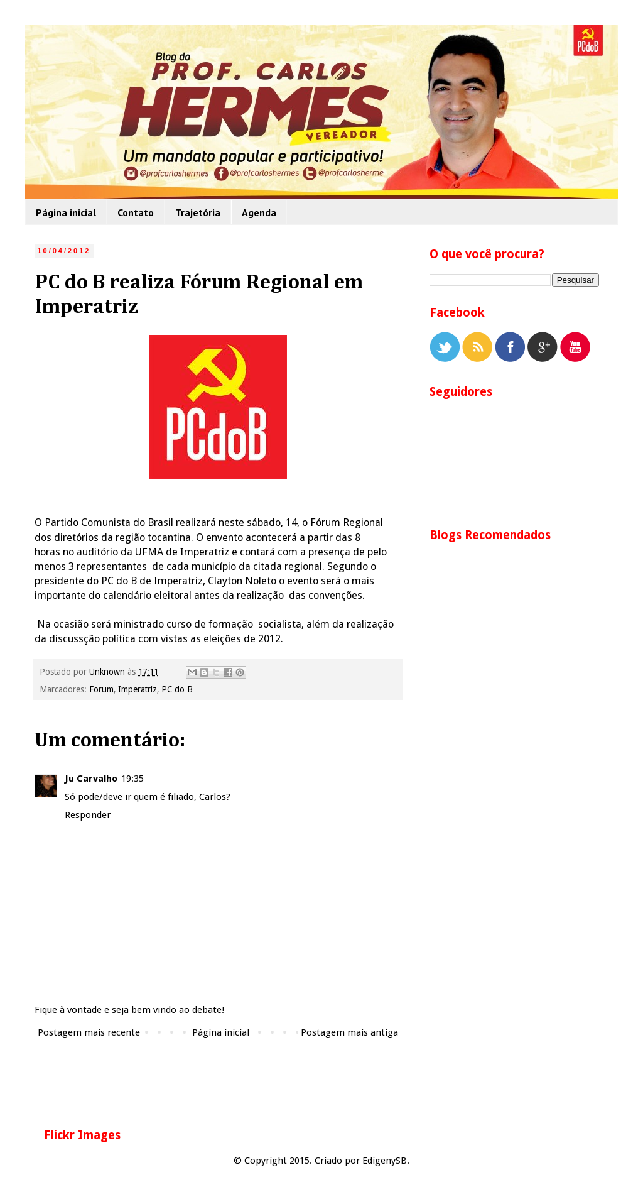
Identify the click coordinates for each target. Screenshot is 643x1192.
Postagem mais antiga (349, 1032)
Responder (88, 815)
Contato (135, 212)
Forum (101, 689)
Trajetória (197, 212)
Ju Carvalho (91, 778)
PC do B (177, 689)
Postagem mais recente (89, 1032)
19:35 (132, 778)
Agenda (259, 212)
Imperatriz (137, 689)
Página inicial (66, 212)
